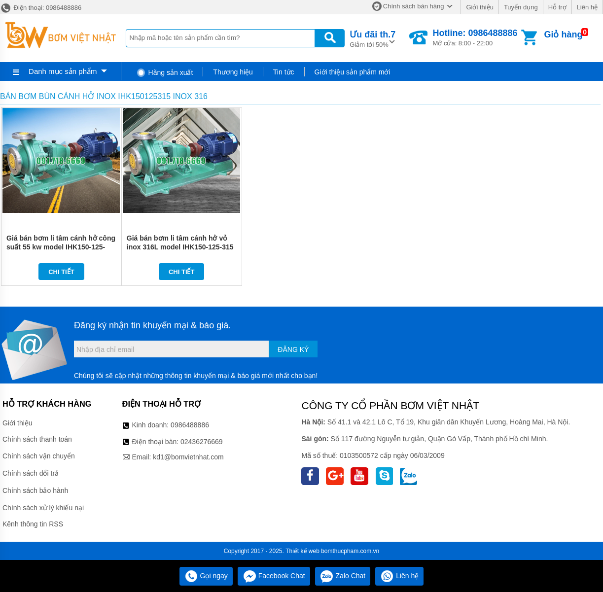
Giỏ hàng (563, 34)
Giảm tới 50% (372, 38)
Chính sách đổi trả (30, 473)
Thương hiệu (232, 72)
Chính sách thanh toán (37, 439)
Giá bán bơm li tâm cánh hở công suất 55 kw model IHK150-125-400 (60, 247)
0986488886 (190, 425)
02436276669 (201, 442)
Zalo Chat (343, 576)
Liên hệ (587, 7)
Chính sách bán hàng (413, 6)
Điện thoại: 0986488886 (40, 7)
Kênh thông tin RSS (32, 524)
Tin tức (283, 72)
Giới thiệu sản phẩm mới (352, 72)
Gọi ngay (206, 576)
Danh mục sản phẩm (63, 71)
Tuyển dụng (521, 7)
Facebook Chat (274, 576)
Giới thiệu (479, 7)
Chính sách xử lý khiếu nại (43, 508)
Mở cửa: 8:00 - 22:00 (474, 37)
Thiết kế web (302, 551)
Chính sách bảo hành (35, 490)
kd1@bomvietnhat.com (188, 457)
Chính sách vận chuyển (38, 456)
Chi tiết (61, 272)
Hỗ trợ (557, 7)
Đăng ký (293, 349)
